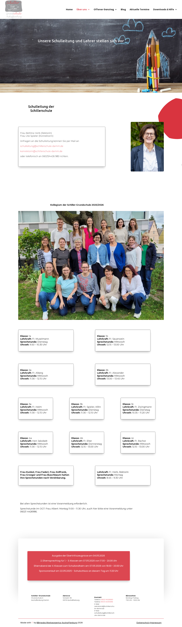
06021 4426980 (107, 602)
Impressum (155, 622)
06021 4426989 (107, 604)
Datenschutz (143, 622)
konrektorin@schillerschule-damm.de (41, 151)
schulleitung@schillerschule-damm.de (41, 146)
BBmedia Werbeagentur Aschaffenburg (57, 622)
